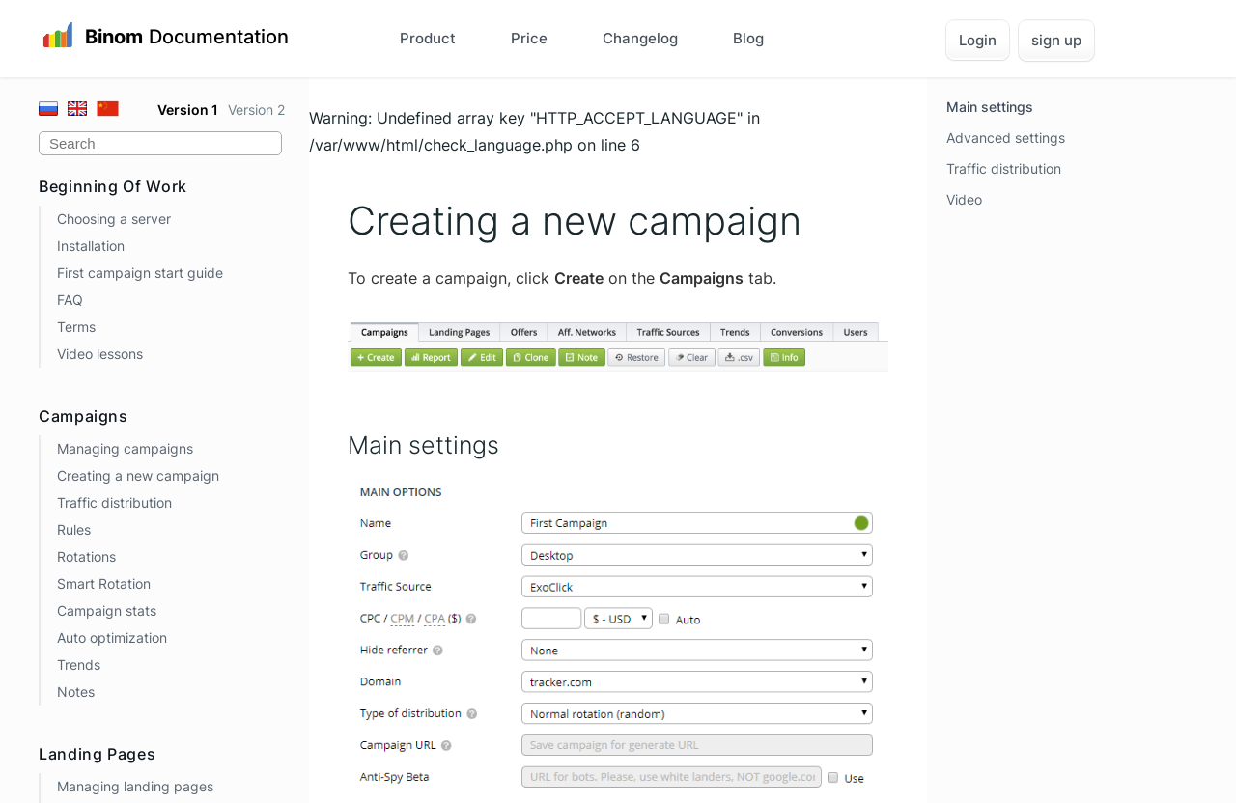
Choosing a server (114, 218)
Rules (74, 529)
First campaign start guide (140, 272)
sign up (1056, 40)
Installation (91, 245)
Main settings (989, 106)
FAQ (70, 299)
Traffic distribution (114, 502)
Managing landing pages (135, 786)
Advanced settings (1005, 137)
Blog (748, 38)
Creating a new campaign (138, 475)
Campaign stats (106, 610)
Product (428, 38)
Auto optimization (112, 637)
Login (978, 40)
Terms (76, 326)
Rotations (86, 556)
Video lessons (100, 354)
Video (964, 199)
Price (529, 38)
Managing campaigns (125, 448)
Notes (76, 691)
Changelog (640, 38)
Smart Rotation (104, 583)
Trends (78, 664)
